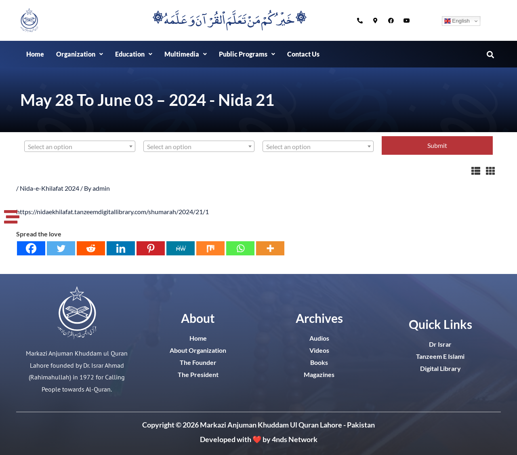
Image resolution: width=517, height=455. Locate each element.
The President (198, 374)
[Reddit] (91, 248)
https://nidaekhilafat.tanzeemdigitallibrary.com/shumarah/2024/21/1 (112, 211)
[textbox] (80, 146)
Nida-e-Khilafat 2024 (49, 188)
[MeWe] (180, 248)
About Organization (198, 350)
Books (319, 362)
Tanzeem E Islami (440, 356)
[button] (79, 54)
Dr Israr (440, 344)
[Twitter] (61, 248)
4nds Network (294, 439)
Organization (79, 54)
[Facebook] (31, 248)
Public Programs (247, 54)
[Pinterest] (151, 248)
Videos (319, 350)
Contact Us (303, 54)
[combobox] (79, 146)
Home (35, 54)
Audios (319, 338)
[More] (270, 248)
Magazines (319, 374)
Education (133, 54)
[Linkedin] (121, 248)
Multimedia (185, 54)
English (457, 21)
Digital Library (440, 368)
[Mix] (210, 248)
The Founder (198, 362)
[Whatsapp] (240, 248)
